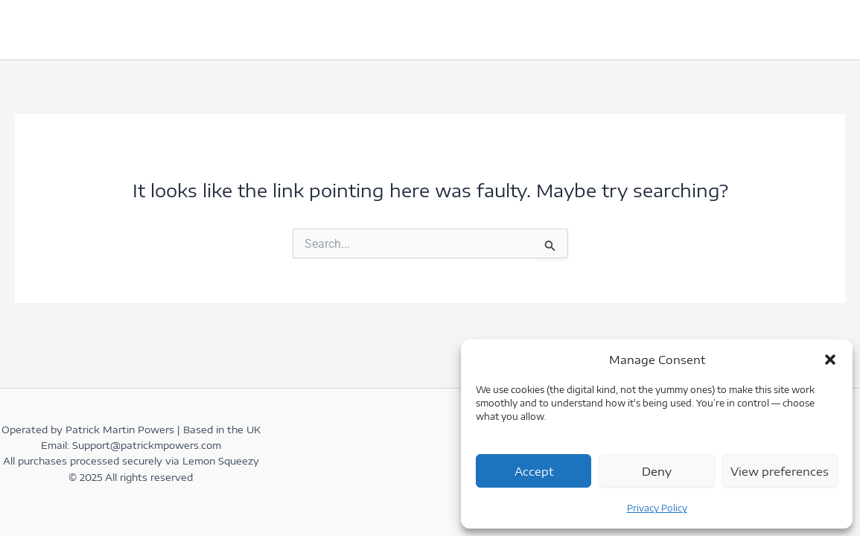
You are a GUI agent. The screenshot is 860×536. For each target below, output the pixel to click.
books (337, 29)
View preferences (779, 471)
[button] (830, 359)
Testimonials (248, 29)
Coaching (423, 30)
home (47, 29)
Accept (534, 471)
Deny (657, 471)
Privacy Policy (657, 508)
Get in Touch (136, 29)
